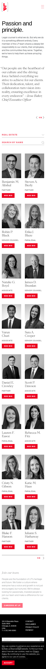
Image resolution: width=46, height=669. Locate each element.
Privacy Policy (32, 627)
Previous (36, 117)
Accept (8, 663)
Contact (29, 621)
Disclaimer (30, 624)
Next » (42, 558)
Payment (29, 630)
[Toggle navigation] (42, 7)
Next (43, 117)
